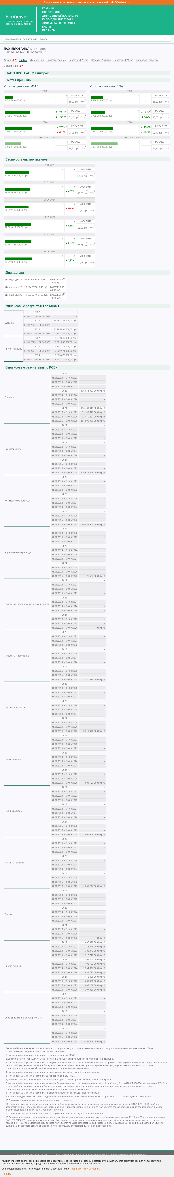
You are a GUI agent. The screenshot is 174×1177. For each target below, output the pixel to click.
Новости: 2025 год (101, 60)
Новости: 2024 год (123, 60)
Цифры (23, 60)
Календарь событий (147, 60)
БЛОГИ (46, 26)
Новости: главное (56, 60)
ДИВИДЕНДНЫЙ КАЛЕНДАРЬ (60, 15)
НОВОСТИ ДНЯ (51, 12)
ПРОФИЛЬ (48, 30)
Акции (10, 60)
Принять (6, 1173)
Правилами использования (84, 1169)
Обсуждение (14, 65)
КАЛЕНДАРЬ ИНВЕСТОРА (57, 19)
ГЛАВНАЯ (48, 8)
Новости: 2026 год (78, 60)
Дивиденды (37, 60)
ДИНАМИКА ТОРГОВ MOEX (58, 23)
